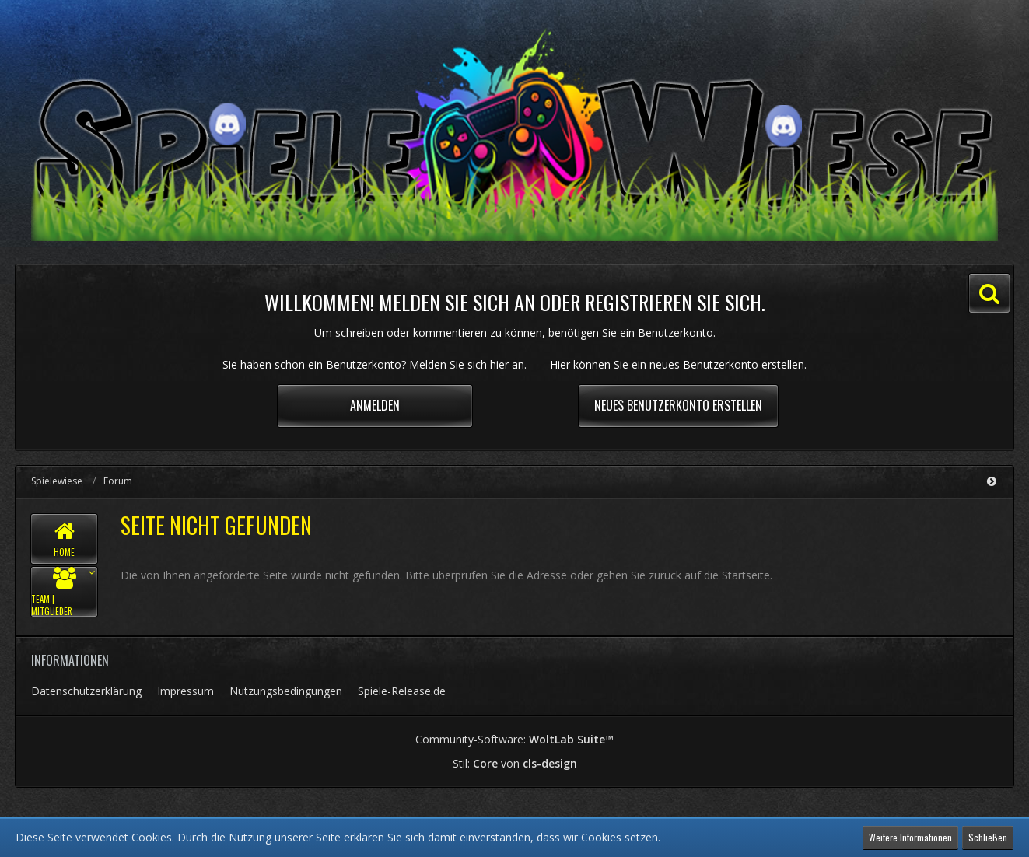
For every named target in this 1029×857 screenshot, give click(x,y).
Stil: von (515, 763)
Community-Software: (514, 739)
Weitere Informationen (910, 837)
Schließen (987, 837)
